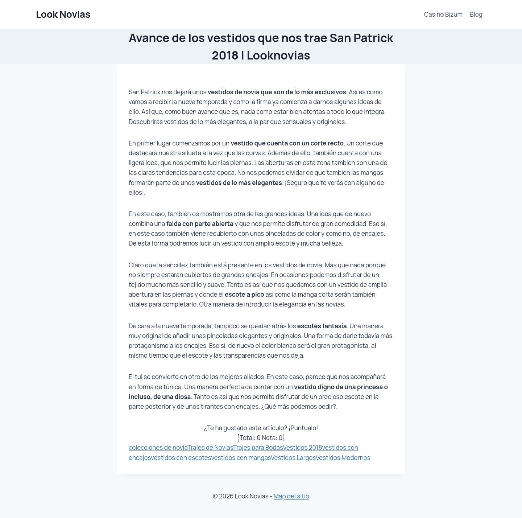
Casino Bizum (443, 14)
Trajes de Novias (210, 447)
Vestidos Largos (293, 457)
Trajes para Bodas (258, 447)
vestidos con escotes (181, 457)
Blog (476, 14)
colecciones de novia (158, 447)
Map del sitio (291, 496)
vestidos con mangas (241, 457)
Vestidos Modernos (343, 457)
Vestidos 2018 (302, 447)
